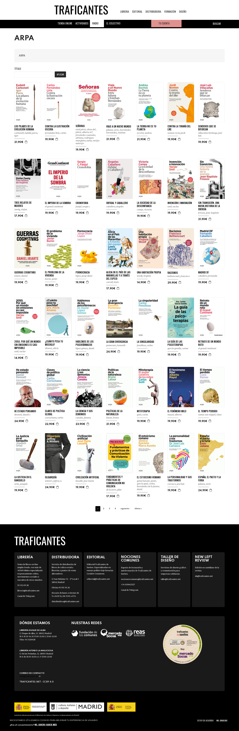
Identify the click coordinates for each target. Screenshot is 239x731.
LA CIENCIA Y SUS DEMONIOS (84, 412)
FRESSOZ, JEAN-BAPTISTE (208, 212)
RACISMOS (173, 272)
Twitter (133, 23)
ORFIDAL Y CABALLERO (117, 203)
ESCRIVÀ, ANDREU (144, 133)
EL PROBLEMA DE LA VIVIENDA (54, 274)
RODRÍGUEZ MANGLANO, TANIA (85, 139)
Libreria (124, 11)
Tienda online (65, 23)
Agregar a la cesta (26, 141)
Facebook (125, 23)
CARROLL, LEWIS (112, 282)
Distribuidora (153, 11)
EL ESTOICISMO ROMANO (149, 477)
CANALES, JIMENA (83, 417)
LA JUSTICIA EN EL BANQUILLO (23, 479)
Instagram (140, 23)
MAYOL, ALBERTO (175, 414)
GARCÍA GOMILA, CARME (178, 348)
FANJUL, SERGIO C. (83, 206)
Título (17, 69)
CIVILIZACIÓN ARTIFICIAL (87, 477)
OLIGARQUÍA (51, 477)
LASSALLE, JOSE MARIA (85, 481)
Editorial (137, 11)
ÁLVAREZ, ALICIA (51, 348)
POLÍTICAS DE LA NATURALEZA (114, 412)
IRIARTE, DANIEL (20, 276)
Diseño (182, 11)
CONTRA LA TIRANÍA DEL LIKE (179, 128)
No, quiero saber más (46, 724)
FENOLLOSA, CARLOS (145, 345)
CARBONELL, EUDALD (22, 133)
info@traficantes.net (30, 676)
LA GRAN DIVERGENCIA (117, 341)
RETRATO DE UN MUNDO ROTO (209, 343)
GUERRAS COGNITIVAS (25, 272)
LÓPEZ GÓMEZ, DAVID (85, 348)
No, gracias (221, 720)
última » (138, 509)
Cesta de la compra (176, 23)
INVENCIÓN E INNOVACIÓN (180, 203)
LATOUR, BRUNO (112, 417)
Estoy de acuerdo (205, 720)
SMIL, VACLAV (173, 206)
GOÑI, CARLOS (142, 414)
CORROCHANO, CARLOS (54, 417)
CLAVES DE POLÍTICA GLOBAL (55, 412)
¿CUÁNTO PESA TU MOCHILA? (54, 343)
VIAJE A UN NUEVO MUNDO (118, 126)
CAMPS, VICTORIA (144, 209)
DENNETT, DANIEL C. (22, 414)
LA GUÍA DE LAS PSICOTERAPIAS (175, 343)
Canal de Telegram (26, 596)
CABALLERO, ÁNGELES (115, 206)
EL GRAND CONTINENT (54, 206)
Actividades (81, 23)
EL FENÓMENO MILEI (177, 411)
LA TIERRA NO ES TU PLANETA (146, 128)
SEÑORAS (80, 126)
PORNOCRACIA (83, 272)
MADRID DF (203, 272)
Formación (170, 11)
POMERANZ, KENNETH (115, 345)
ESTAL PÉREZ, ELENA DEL (86, 129)
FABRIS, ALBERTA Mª (84, 132)
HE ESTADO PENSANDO (25, 411)
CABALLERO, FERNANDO (207, 276)
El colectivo (113, 23)
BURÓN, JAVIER (51, 279)
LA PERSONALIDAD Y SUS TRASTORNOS (180, 479)
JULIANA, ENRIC (112, 130)
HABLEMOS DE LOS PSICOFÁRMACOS (85, 343)
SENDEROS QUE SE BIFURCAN (207, 128)
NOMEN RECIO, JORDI (176, 133)
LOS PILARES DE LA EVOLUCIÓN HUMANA (24, 128)
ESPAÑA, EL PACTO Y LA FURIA (209, 479)
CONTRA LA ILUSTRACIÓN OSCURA (57, 128)
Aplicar (60, 74)
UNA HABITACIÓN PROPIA (149, 272)
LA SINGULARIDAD (145, 341)
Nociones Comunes (130, 558)
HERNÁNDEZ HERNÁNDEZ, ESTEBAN (118, 131)
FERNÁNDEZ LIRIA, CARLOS (55, 133)
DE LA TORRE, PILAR (114, 489)
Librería (25, 557)
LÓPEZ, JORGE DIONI (84, 276)
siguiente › (125, 509)
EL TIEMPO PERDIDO (207, 411)
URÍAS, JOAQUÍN (21, 484)
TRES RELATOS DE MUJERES (23, 204)
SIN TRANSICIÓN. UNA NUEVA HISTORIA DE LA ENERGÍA (209, 206)
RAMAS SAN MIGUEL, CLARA (209, 414)
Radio (95, 23)
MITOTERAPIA (143, 411)
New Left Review (203, 558)
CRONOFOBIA (82, 203)
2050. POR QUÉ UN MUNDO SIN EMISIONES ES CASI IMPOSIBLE (27, 344)
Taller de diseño (170, 558)
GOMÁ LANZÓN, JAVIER (146, 481)
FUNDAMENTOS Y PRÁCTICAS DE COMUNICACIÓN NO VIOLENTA (115, 481)
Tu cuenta (164, 23)
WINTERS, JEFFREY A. (53, 481)
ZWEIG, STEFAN (20, 209)
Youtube (147, 23)
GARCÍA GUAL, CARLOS (146, 483)
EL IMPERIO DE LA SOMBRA (58, 203)
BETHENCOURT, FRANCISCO (179, 276)
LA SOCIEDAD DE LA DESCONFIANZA (146, 204)
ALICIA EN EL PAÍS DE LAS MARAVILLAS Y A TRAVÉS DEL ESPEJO (118, 275)
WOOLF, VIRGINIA (144, 276)
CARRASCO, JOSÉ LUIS (176, 484)
